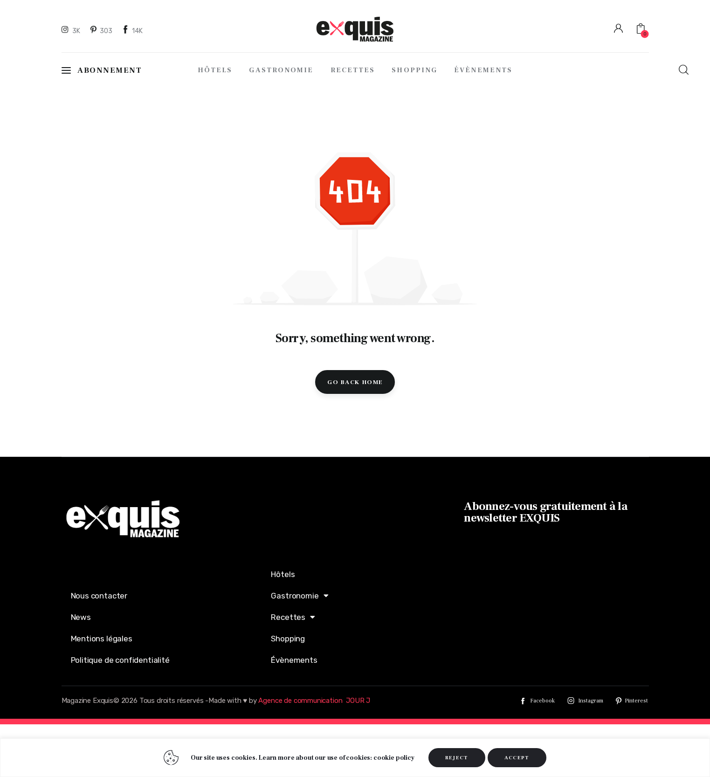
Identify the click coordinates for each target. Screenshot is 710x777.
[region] (355, 757)
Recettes (293, 617)
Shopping (288, 638)
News (81, 617)
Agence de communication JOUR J (314, 700)
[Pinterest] (102, 30)
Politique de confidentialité (120, 660)
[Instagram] (72, 30)
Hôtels (283, 574)
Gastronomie (299, 595)
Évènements (294, 660)
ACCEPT (517, 757)
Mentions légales (101, 638)
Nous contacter (99, 595)
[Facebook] (133, 30)
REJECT (457, 757)
